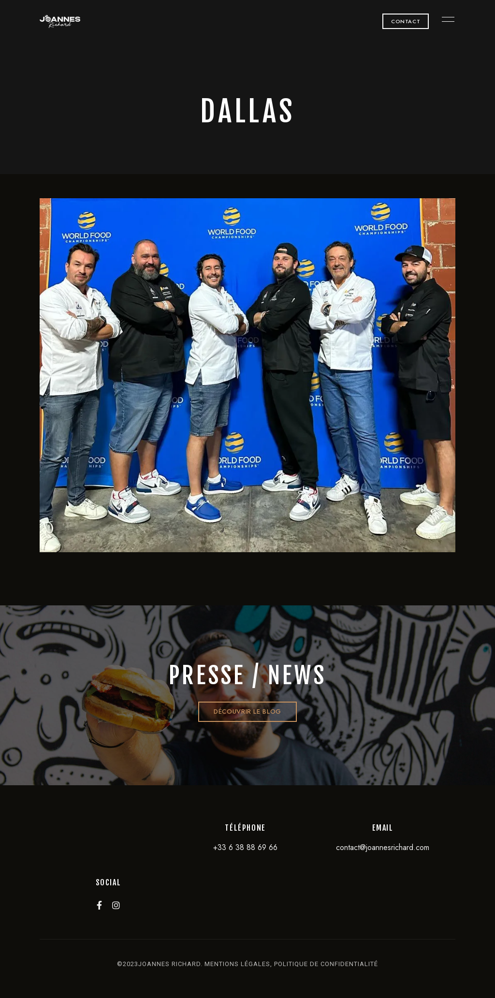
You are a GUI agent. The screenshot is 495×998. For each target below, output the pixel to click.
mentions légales (237, 964)
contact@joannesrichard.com (382, 847)
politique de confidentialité (326, 964)
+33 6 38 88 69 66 (245, 847)
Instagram (116, 905)
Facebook (99, 905)
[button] (405, 21)
